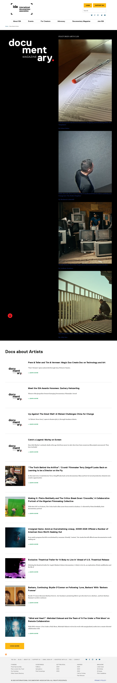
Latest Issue (100, 666)
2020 (57, 671)
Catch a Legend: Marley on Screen (45, 439)
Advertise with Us (61, 659)
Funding (14, 664)
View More (15, 646)
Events (31, 21)
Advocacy (61, 21)
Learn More (34, 373)
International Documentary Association (22, 9)
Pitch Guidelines (101, 673)
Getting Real (60, 664)
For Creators (45, 21)
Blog (20, 659)
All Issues (99, 671)
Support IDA (99, 5)
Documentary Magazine (81, 21)
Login (87, 5)
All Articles (99, 669)
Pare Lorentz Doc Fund (18, 669)
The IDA (14, 659)
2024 (57, 666)
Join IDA (100, 21)
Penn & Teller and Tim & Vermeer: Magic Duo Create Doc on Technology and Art (67, 362)
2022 (57, 669)
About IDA (17, 21)
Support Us (37, 659)
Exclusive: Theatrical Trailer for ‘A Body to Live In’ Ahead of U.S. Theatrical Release (68, 559)
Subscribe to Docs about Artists (6, 654)
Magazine (100, 664)
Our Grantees (15, 671)
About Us (27, 659)
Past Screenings (40, 671)
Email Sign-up (48, 659)
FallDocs (38, 666)
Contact (77, 659)
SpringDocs (39, 669)
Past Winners (80, 675)
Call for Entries (81, 673)
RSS (71, 659)
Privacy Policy (99, 680)
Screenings (40, 664)
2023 (78, 669)
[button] (10, 315)
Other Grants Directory (18, 673)
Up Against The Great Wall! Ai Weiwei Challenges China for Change (61, 414)
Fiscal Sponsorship (17, 666)
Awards (79, 664)
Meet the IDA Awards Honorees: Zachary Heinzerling (54, 388)
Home (6, 26)
